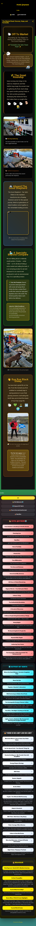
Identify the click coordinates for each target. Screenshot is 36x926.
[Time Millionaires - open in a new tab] (18, 560)
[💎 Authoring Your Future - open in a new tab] (18, 644)
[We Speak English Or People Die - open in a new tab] (18, 631)
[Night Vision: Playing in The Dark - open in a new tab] (18, 850)
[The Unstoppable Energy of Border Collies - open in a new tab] (18, 702)
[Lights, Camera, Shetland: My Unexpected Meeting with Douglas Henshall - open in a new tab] (18, 719)
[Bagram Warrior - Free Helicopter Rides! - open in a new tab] (18, 589)
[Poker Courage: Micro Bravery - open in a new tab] (18, 825)
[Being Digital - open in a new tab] (18, 622)
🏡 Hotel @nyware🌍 (18, 502)
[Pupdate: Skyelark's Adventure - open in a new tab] (18, 687)
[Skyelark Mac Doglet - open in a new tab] (18, 637)
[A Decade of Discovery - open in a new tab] (18, 609)
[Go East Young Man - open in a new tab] (18, 878)
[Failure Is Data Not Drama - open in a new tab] (18, 833)
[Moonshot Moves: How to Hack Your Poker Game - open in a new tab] (18, 739)
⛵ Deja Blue (18, 514)
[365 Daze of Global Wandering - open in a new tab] (18, 582)
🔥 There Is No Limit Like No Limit (18, 510)
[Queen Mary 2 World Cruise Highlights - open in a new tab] (18, 898)
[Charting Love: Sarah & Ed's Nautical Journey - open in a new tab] (18, 868)
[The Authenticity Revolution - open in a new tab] (18, 602)
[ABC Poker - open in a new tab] (18, 771)
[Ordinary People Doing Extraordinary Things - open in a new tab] (18, 616)
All (18, 498)
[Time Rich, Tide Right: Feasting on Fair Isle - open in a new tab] (18, 710)
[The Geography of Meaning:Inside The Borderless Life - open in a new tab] (18, 653)
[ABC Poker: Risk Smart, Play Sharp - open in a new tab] (18, 816)
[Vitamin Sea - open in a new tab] (18, 553)
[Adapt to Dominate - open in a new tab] (18, 808)
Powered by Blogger (18, 922)
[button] (33, 21)
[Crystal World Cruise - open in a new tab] (18, 908)
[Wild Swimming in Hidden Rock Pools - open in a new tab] (18, 694)
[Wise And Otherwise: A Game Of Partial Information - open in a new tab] (18, 840)
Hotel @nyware (23, 5)
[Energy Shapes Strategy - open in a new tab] (18, 763)
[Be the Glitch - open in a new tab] (18, 787)
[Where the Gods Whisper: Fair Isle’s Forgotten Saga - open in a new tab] (18, 672)
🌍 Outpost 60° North (18, 506)
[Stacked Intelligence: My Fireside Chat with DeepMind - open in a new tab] (18, 755)
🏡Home (12, 14)
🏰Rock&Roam (21, 14)
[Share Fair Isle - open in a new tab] (18, 680)
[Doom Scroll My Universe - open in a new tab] (18, 574)
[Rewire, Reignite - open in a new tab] (18, 778)
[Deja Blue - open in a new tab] (18, 540)
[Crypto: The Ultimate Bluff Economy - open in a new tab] (18, 796)
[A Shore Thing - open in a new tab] (18, 595)
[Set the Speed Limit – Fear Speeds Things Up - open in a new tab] (18, 748)
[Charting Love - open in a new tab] (18, 533)
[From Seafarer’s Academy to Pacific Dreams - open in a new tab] (18, 526)
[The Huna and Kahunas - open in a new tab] (18, 567)
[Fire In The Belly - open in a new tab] (18, 547)
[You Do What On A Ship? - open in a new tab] (18, 889)
